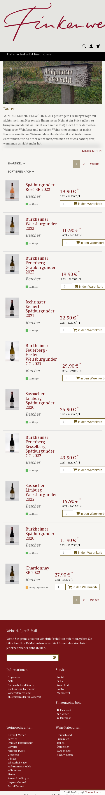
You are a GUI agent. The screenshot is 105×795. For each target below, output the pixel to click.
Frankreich (63, 738)
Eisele (11, 774)
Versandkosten (93, 792)
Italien (61, 742)
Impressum (14, 677)
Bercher (12, 738)
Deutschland (64, 735)
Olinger (12, 758)
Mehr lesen (92, 151)
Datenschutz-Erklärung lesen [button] (30, 54)
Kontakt (61, 677)
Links (60, 681)
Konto (60, 689)
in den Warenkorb (88, 204)
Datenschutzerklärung (21, 685)
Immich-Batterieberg (20, 742)
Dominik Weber (17, 735)
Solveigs (13, 746)
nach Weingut (65, 754)
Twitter (64, 714)
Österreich (63, 746)
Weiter (94, 164)
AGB (10, 681)
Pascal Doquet (16, 786)
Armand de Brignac (19, 778)
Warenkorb (63, 685)
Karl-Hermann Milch (19, 766)
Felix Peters (14, 770)
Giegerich (13, 754)
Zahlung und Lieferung (21, 689)
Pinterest (65, 717)
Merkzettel (63, 693)
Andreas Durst (16, 750)
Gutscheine (64, 750)
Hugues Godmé (17, 782)
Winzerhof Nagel (17, 762)
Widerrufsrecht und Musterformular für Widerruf (24, 694)
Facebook (65, 710)
